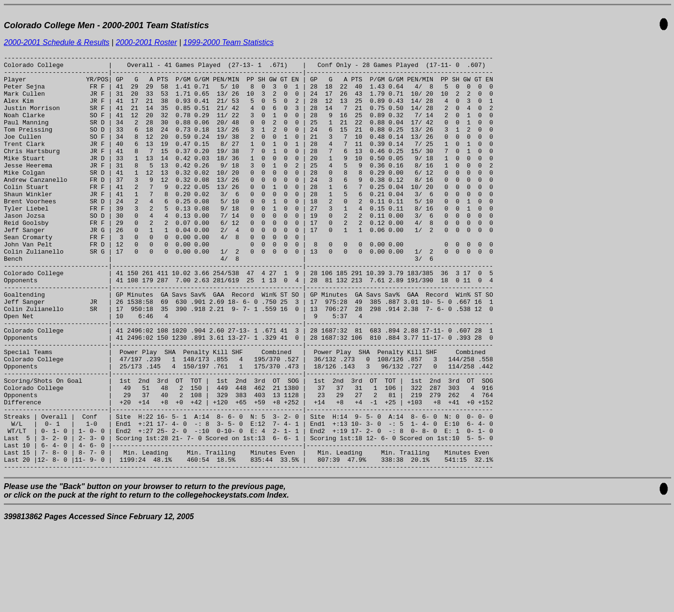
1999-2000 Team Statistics (228, 42)
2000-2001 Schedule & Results (57, 42)
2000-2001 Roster (146, 42)
